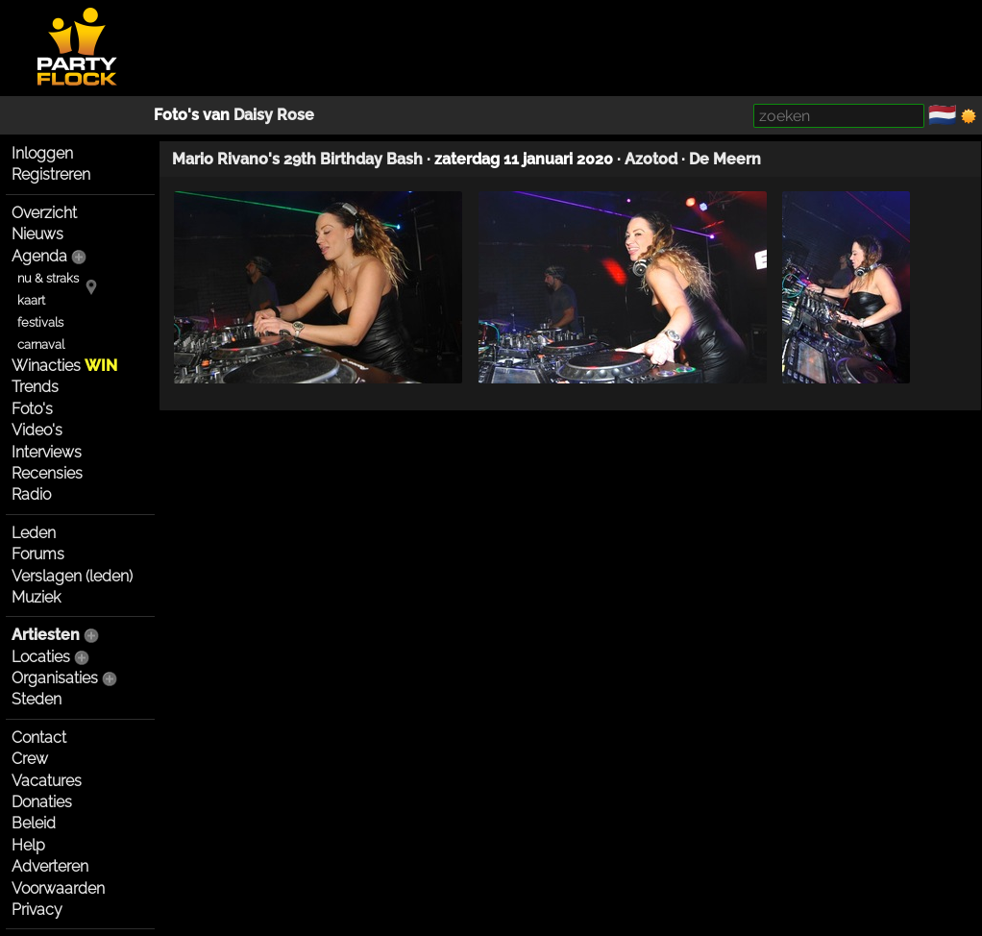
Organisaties (55, 678)
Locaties (41, 657)
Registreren (51, 174)
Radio (31, 494)
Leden (34, 533)
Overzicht (44, 213)
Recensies (47, 473)
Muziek (36, 597)
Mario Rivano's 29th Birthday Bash (297, 159)
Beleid (34, 823)
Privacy (37, 909)
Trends (35, 387)
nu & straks (48, 278)
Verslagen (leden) (72, 576)
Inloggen (42, 153)
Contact (39, 737)
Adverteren (50, 866)
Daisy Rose (273, 115)
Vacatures (47, 781)
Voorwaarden (58, 888)
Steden (36, 699)
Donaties (42, 802)
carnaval (40, 344)
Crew (30, 759)
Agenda (39, 256)
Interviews (47, 452)
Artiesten (46, 635)
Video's (37, 430)
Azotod (651, 159)
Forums (38, 554)
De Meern (725, 159)
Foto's (32, 409)
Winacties (64, 366)
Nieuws (37, 234)
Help (28, 845)
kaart (31, 300)
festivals (40, 322)
